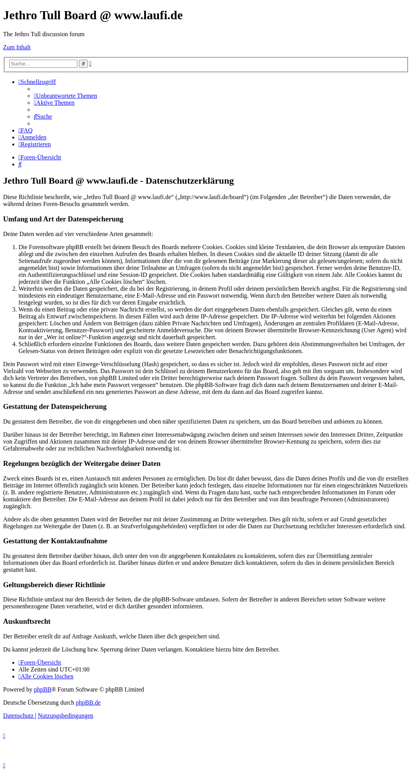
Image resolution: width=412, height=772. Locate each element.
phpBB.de (88, 702)
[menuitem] (65, 95)
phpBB (42, 689)
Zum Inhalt (17, 47)
